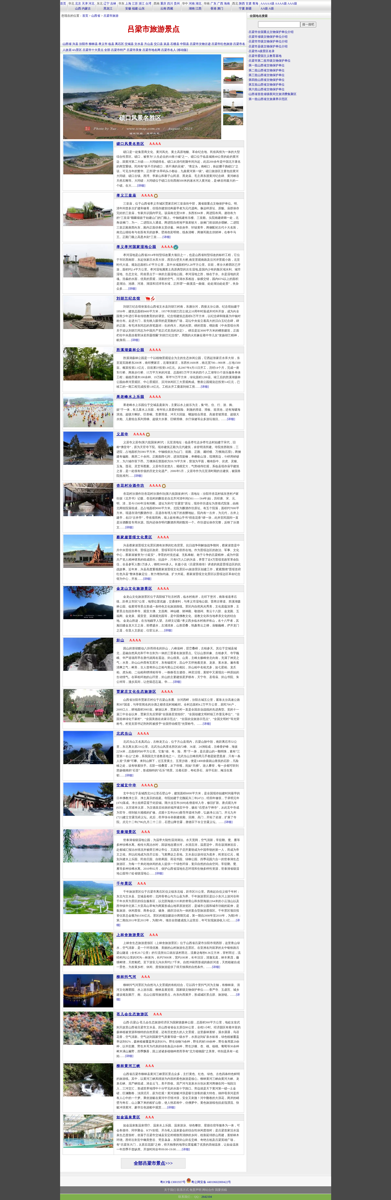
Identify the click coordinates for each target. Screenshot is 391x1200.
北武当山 (124, 733)
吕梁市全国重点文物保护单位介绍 (271, 32)
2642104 (206, 1197)
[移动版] (182, 50)
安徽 (128, 8)
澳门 (220, 8)
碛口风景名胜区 (140, 93)
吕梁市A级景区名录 (262, 51)
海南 (227, 3)
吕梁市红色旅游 (221, 44)
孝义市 (102, 44)
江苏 (135, 3)
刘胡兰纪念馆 (128, 298)
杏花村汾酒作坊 (130, 485)
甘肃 (249, 3)
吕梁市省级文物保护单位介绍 (268, 36)
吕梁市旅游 (110, 15)
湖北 (198, 3)
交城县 (129, 44)
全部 (107, 50)
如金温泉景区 (128, 1117)
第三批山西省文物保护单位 (267, 75)
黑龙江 (107, 8)
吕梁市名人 (168, 50)
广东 (213, 3)
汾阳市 (83, 44)
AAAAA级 (267, 3)
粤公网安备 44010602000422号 (208, 1180)
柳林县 (93, 44)
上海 (128, 3)
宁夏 (242, 8)
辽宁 (106, 3)
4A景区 (77, 50)
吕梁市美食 (134, 50)
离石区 (119, 44)
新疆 (249, 8)
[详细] (141, 185)
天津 (85, 3)
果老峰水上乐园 (130, 397)
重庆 (163, 3)
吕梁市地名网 (151, 50)
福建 (135, 8)
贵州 (177, 3)
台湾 (148, 3)
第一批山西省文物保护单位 (267, 65)
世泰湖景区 (126, 832)
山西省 (95, 15)
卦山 (120, 640)
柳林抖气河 (126, 977)
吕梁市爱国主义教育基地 (265, 56)
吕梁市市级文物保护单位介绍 (268, 41)
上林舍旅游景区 (130, 935)
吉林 (113, 3)
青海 (255, 3)
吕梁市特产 (118, 50)
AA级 (264, 8)
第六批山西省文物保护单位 (267, 89)
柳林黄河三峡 (128, 1066)
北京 (78, 3)
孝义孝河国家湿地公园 (136, 247)
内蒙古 (86, 8)
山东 (142, 8)
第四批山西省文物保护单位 (267, 80)
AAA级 (292, 3)
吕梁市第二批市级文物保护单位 (270, 60)
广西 (220, 3)
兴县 (75, 44)
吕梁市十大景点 (93, 50)
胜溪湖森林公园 (130, 350)
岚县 (167, 44)
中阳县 (184, 44)
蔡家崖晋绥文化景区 (134, 537)
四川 (170, 3)
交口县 (158, 44)
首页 (63, 3)
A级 (271, 8)
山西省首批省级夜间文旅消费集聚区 (272, 94)
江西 (198, 8)
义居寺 (122, 434)
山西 (78, 8)
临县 (111, 44)
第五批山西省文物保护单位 (267, 84)
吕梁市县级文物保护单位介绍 (268, 46)
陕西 (242, 3)
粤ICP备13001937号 (173, 1182)
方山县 (148, 44)
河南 (192, 3)
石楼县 (174, 44)
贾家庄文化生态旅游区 (136, 692)
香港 (213, 8)
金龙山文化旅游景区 (134, 589)
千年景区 (124, 883)
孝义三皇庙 (126, 195)
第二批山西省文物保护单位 (267, 70)
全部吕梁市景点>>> (153, 1163)
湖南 (192, 8)
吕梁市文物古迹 (200, 44)
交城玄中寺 (126, 785)
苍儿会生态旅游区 (132, 1014)
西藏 (170, 8)
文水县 (138, 44)
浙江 (142, 3)
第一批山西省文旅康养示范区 (268, 99)
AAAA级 (281, 3)
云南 (163, 8)
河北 (92, 3)
